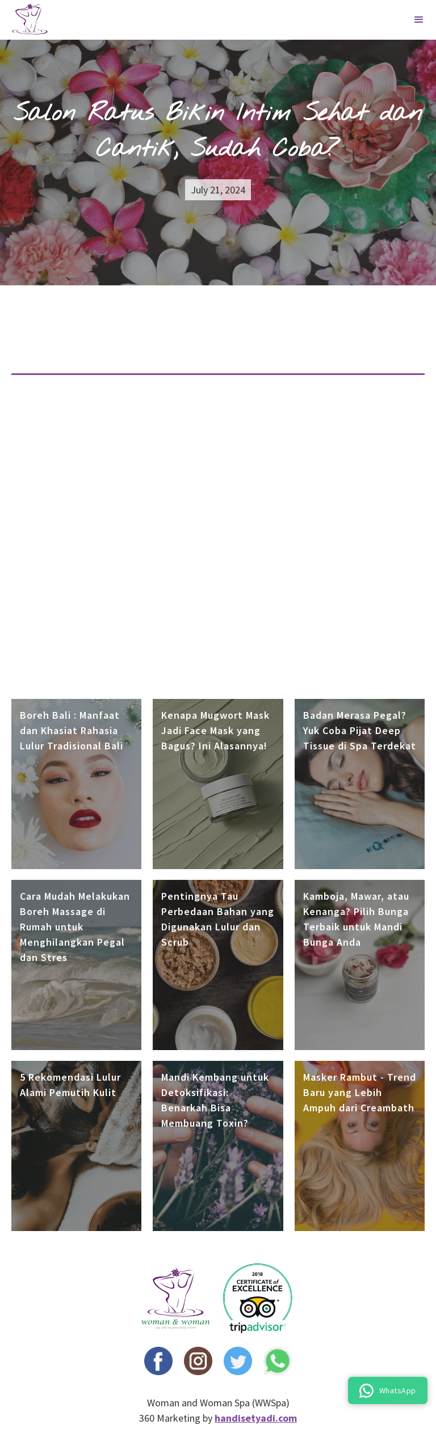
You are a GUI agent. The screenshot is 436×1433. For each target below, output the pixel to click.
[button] (419, 20)
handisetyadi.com (256, 1417)
